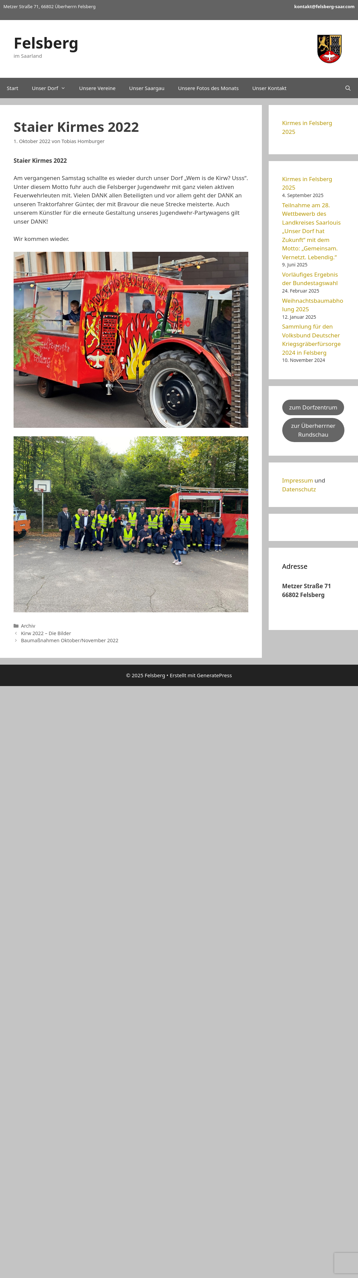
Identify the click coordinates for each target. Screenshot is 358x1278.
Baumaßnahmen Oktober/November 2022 (70, 640)
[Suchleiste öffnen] (348, 88)
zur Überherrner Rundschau (313, 430)
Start (12, 88)
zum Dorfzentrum (313, 407)
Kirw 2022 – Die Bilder (46, 633)
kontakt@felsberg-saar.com (324, 6)
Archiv (28, 626)
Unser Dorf (52, 88)
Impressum (297, 480)
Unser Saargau (146, 88)
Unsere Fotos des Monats (208, 88)
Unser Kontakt (269, 88)
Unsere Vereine (97, 88)
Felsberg (46, 42)
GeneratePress (214, 675)
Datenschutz (299, 489)
